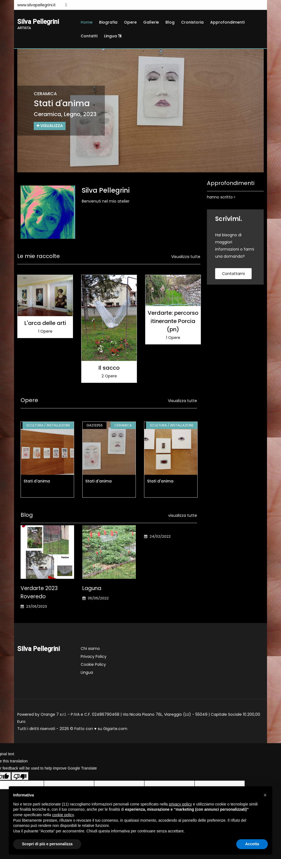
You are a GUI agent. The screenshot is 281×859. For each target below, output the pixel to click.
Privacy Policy (93, 656)
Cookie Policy (93, 664)
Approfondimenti (227, 22)
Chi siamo (90, 648)
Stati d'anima (37, 481)
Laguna (91, 588)
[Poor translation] (20, 776)
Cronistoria (192, 22)
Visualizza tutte (185, 256)
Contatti (89, 36)
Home (86, 22)
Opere (130, 22)
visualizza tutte (182, 515)
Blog (170, 22)
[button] (265, 795)
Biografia (108, 22)
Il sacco (109, 368)
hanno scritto (221, 197)
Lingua (112, 36)
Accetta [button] (252, 844)
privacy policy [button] (180, 804)
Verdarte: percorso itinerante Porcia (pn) (173, 321)
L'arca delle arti (45, 323)
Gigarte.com (115, 728)
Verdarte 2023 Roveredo (39, 592)
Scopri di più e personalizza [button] (47, 844)
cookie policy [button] (63, 815)
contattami (233, 273)
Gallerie (151, 22)
